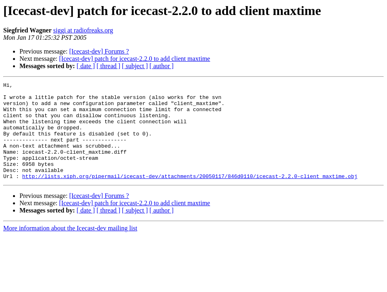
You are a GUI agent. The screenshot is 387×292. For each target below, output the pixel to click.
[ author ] (162, 65)
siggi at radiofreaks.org (83, 30)
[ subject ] (135, 65)
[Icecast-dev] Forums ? (99, 51)
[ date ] (86, 65)
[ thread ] (108, 65)
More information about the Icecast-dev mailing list (70, 247)
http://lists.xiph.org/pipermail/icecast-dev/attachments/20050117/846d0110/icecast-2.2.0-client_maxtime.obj (189, 195)
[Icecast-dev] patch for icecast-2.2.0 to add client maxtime (134, 58)
